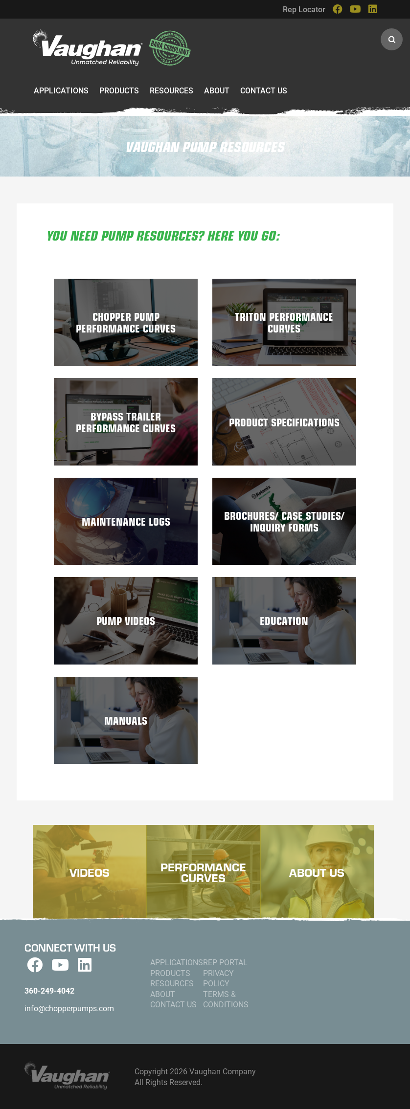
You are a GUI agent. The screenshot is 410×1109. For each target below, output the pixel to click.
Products (119, 90)
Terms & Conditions (226, 999)
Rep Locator (304, 9)
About (216, 90)
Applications (61, 90)
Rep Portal (225, 962)
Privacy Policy (218, 978)
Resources (171, 90)
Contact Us (263, 90)
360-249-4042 (49, 990)
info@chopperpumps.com (69, 1008)
